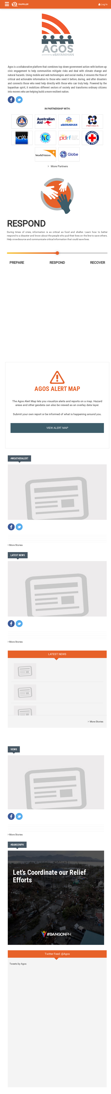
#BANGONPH (17, 844)
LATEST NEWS (18, 555)
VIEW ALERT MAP (57, 427)
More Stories (15, 545)
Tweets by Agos (17, 963)
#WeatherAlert (19, 458)
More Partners (57, 166)
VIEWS (14, 749)
